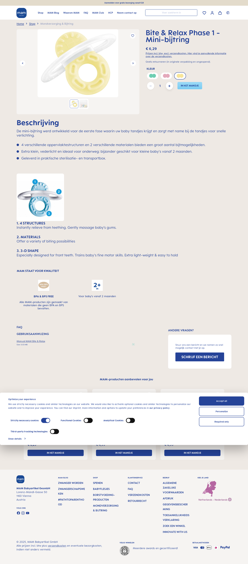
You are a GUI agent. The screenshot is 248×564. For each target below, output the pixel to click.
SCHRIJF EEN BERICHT (199, 357)
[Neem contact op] (126, 12)
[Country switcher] (228, 12)
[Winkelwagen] (220, 12)
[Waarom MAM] (71, 12)
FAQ (130, 488)
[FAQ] (86, 12)
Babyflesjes (101, 488)
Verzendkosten (139, 495)
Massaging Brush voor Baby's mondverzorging (120, 437)
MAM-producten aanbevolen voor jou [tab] (126, 379)
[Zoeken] (194, 12)
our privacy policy (159, 527)
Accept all (221, 520)
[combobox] (171, 12)
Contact (134, 482)
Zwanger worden (70, 482)
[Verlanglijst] (204, 12)
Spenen (98, 482)
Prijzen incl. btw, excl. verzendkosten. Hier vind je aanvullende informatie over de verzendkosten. (186, 55)
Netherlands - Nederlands (215, 499)
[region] (78, 71)
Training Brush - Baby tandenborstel (186, 437)
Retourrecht (137, 501)
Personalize (222, 530)
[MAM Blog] (53, 12)
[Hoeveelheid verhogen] (169, 86)
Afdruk (168, 498)
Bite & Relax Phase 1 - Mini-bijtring (50, 437)
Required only (221, 540)
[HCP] (110, 12)
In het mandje (190, 85)
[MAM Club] (98, 12)
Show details (15, 557)
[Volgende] (133, 63)
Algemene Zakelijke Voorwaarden (173, 487)
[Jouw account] (212, 12)
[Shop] (40, 12)
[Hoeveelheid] (160, 86)
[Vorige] (22, 63)
